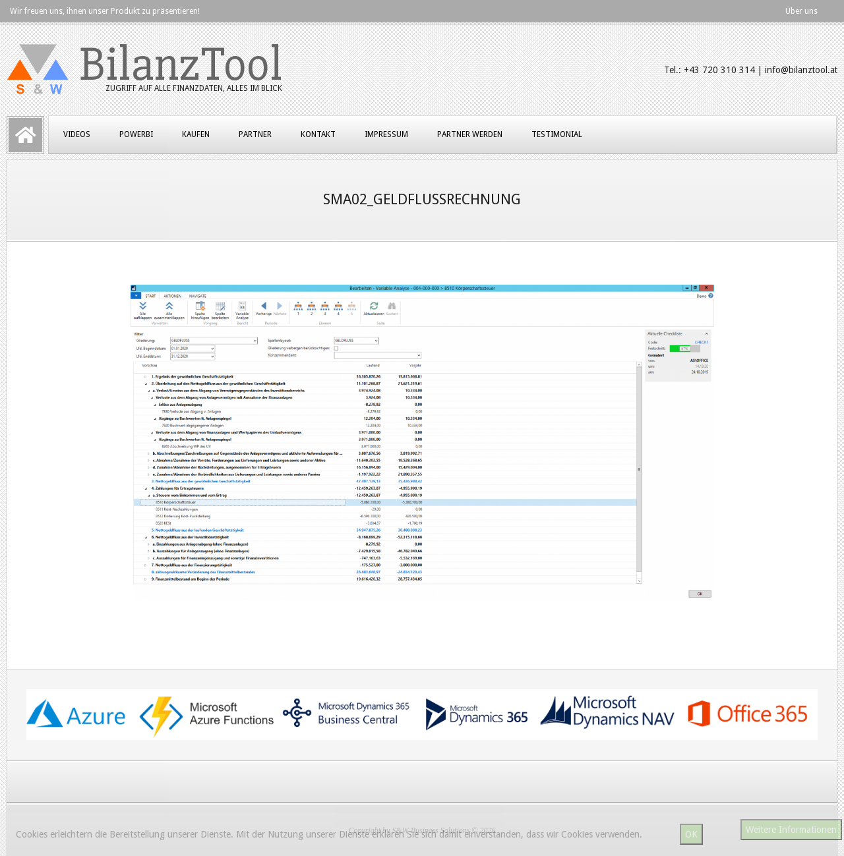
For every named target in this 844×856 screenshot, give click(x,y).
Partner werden (469, 134)
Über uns (801, 11)
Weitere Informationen (791, 829)
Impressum (386, 134)
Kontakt (318, 134)
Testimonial (556, 134)
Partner (255, 134)
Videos (76, 134)
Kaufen (196, 134)
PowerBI (136, 134)
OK (691, 834)
